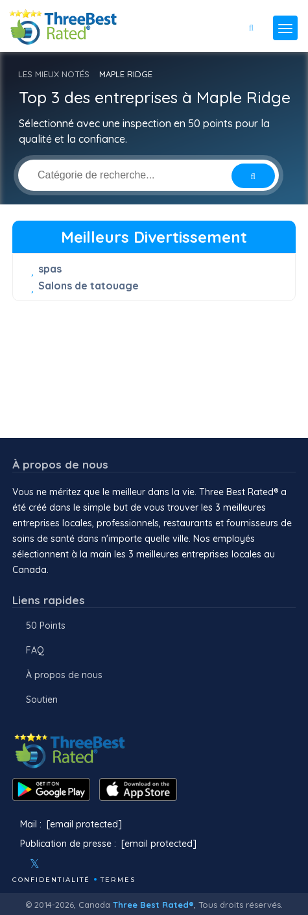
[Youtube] (73, 863)
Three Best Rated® (153, 904)
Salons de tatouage (88, 285)
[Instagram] (55, 863)
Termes (118, 879)
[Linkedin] (90, 863)
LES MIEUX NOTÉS (53, 74)
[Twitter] (35, 863)
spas (50, 268)
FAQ (35, 650)
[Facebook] (13, 863)
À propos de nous (64, 675)
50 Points (45, 625)
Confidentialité (51, 879)
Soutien (42, 699)
